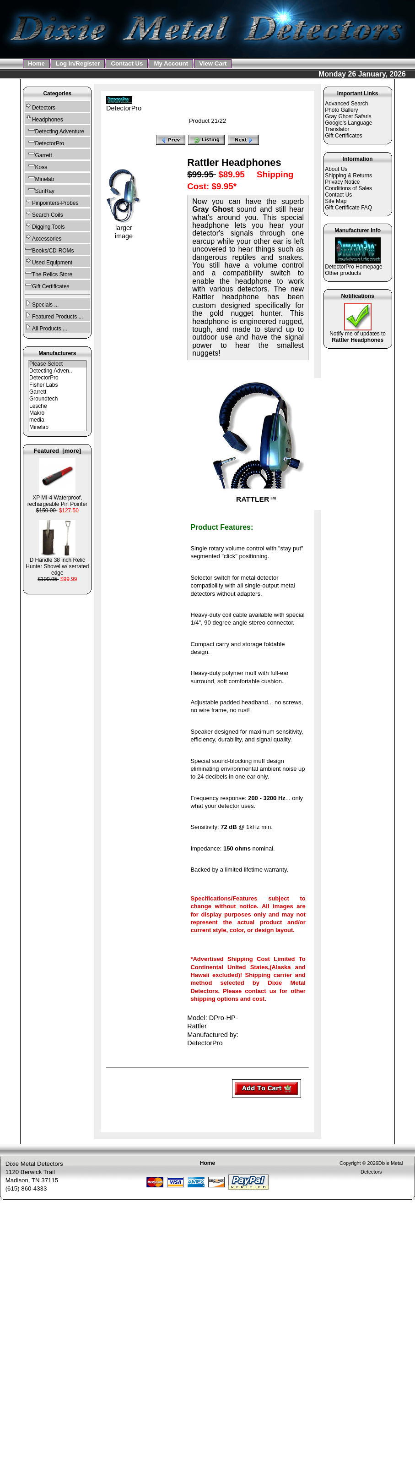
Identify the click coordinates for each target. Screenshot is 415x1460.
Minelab (39, 178)
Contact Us (127, 63)
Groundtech (57, 398)
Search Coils (44, 213)
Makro (57, 413)
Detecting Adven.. (57, 371)
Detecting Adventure (54, 130)
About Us (336, 169)
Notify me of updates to (357, 334)
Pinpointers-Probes (52, 202)
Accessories (43, 237)
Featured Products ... (54, 315)
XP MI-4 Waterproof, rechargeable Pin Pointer (57, 498)
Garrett (38, 154)
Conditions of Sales (348, 188)
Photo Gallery (341, 110)
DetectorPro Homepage (353, 266)
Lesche (57, 406)
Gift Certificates (47, 285)
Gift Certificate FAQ (348, 207)
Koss (36, 166)
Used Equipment (48, 261)
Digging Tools (45, 225)
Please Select (57, 364)
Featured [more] (57, 450)
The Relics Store (48, 273)
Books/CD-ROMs (49, 249)
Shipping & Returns (348, 175)
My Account (171, 63)
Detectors (40, 106)
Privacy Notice (342, 182)
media (57, 420)
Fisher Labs (57, 385)
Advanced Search (346, 103)
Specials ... (42, 303)
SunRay (39, 190)
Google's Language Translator (348, 126)
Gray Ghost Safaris (348, 116)
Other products (343, 273)
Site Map (335, 201)
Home (36, 63)
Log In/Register (78, 63)
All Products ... (46, 327)
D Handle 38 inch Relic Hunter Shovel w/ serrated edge (57, 564)
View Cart (212, 63)
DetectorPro (57, 377)
